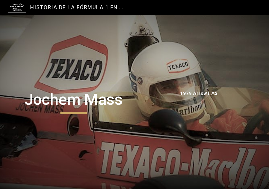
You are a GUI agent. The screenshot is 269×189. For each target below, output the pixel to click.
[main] (74, 101)
